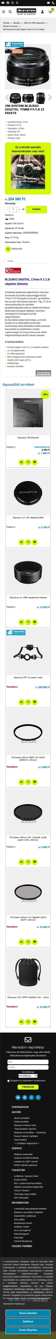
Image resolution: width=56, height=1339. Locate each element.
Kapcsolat (18, 1237)
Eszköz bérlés (20, 1180)
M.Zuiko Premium (10, 26)
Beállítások (28, 1322)
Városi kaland (20, 1140)
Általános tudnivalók (23, 1154)
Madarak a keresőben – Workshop (30, 1132)
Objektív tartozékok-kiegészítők (28, 1187)
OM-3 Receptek (21, 1198)
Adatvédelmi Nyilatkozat (33, 1081)
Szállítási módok (21, 1227)
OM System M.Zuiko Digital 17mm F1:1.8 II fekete (24, 29)
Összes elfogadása (28, 1330)
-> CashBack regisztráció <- (27, 1143)
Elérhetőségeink (21, 1234)
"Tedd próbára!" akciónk (25, 1129)
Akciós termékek (21, 1118)
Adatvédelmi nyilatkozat (25, 1216)
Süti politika (19, 1219)
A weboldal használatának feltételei (30, 1209)
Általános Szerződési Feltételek (28, 1212)
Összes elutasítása (28, 1313)
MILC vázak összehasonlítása (28, 1183)
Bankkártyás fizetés (23, 1223)
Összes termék (22, 1246)
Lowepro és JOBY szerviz (26, 1161)
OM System (18, 224)
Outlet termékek (21, 1121)
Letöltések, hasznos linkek (26, 1176)
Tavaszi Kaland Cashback (26, 1136)
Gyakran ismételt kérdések (26, 1158)
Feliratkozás (28, 1087)
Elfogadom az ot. (28, 1081)
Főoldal (6, 23)
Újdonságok (20, 1107)
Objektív (16, 23)
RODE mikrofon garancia (25, 1165)
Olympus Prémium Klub (25, 1125)
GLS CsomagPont (22, 1230)
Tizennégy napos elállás (25, 1194)
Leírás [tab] (10, 261)
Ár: (6, 200)
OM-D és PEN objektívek (34, 23)
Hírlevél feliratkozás (23, 1241)
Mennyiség (10, 204)
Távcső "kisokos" (22, 1190)
